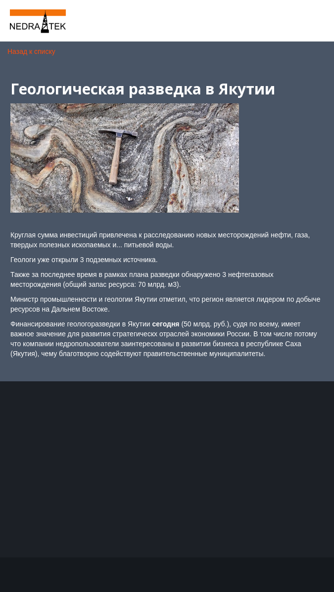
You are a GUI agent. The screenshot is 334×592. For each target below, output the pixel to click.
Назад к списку (31, 51)
